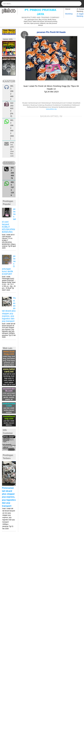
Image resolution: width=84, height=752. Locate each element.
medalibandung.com (9, 417)
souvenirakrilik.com (9, 390)
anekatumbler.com (8, 404)
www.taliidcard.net (9, 370)
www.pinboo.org (51, 109)
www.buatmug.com (8, 352)
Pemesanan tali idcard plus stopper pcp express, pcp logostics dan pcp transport (9, 497)
